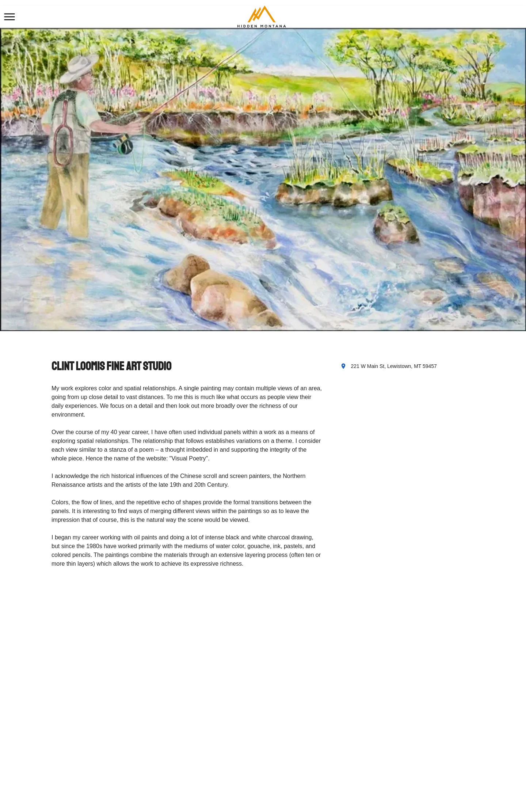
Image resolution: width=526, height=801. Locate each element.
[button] (9, 17)
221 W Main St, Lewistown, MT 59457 (394, 366)
